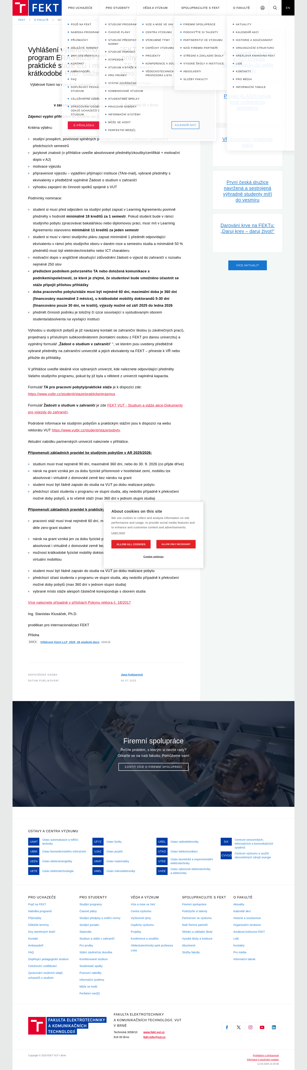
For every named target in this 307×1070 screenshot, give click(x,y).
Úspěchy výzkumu (142, 924)
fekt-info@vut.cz (154, 1037)
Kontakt (33, 938)
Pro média (239, 952)
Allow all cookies (130, 544)
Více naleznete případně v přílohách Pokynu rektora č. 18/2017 (79, 603)
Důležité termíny (38, 924)
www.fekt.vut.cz (154, 1032)
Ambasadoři (35, 945)
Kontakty (239, 945)
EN (288, 7)
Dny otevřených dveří (41, 931)
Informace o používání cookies (263, 1059)
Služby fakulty (191, 952)
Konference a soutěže (145, 938)
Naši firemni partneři (195, 924)
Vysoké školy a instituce (197, 938)
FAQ (31, 952)
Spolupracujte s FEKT (200, 7)
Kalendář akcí (242, 911)
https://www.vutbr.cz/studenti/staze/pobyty (86, 430)
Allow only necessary (176, 544)
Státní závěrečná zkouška (95, 952)
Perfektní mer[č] (89, 993)
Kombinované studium (93, 959)
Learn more (118, 532)
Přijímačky (34, 918)
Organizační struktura (247, 924)
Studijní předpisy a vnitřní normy (99, 918)
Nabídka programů (40, 911)
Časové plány (88, 911)
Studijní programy (90, 904)
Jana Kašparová (132, 674)
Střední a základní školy (197, 931)
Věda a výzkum (155, 7)
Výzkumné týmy (141, 918)
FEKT (21, 20)
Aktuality (238, 904)
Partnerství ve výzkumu (197, 918)
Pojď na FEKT (37, 904)
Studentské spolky (91, 966)
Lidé (236, 938)
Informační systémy (91, 979)
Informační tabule (244, 959)
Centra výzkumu (141, 911)
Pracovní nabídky (90, 972)
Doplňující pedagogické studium (48, 959)
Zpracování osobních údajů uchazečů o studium (45, 975)
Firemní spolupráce (194, 904)
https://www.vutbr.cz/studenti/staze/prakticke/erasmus (71, 394)
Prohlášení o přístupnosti (266, 1055)
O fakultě (241, 7)
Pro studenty (118, 7)
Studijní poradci (89, 924)
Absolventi (188, 945)
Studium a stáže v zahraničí (97, 938)
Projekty (136, 931)
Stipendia (85, 931)
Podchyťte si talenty (194, 911)
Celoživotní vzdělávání (42, 966)
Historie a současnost (247, 918)
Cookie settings (153, 556)
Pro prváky (86, 945)
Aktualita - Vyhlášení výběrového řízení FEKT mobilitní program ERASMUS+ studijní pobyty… (127, 20)
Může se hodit (88, 986)
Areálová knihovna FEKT (249, 931)
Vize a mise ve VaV (143, 904)
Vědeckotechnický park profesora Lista (152, 948)
